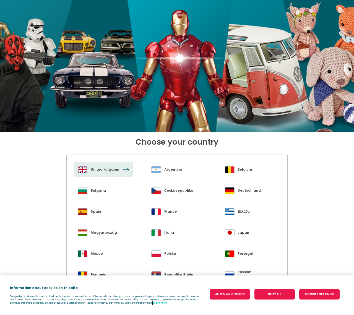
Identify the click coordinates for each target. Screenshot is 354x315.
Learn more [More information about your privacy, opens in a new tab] (160, 302)
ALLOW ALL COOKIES (230, 294)
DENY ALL (274, 294)
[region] (177, 295)
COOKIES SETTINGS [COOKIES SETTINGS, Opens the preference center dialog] (319, 294)
